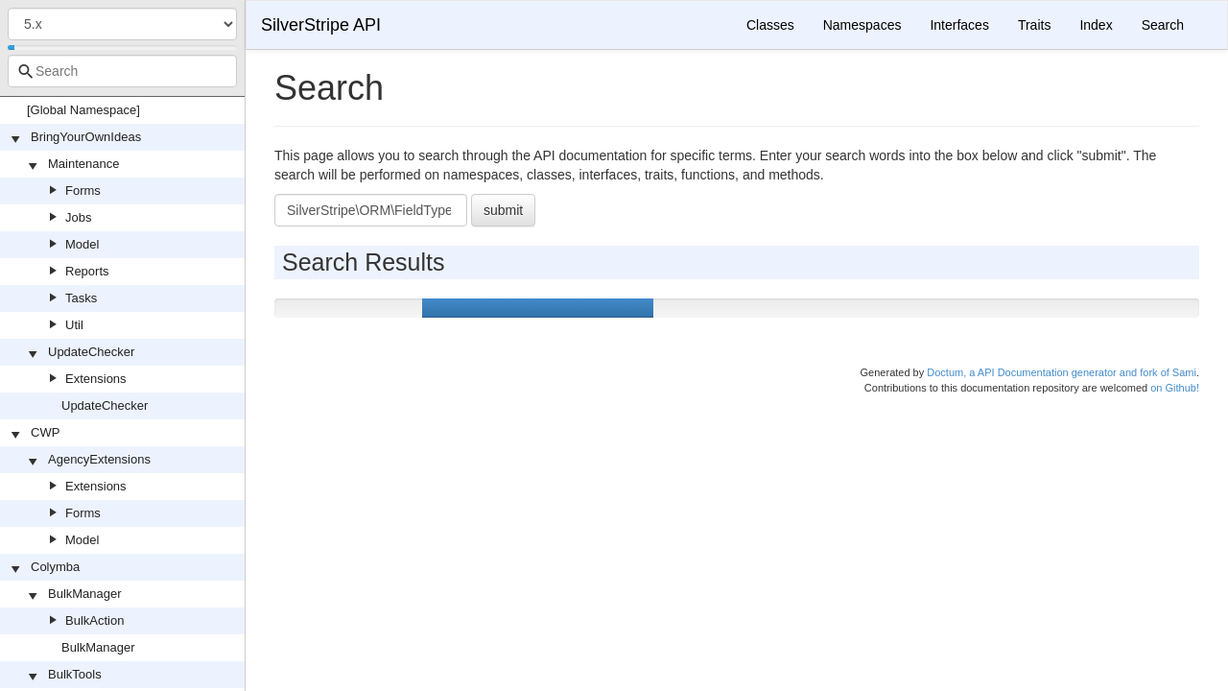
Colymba (55, 567)
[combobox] (122, 71)
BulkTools (75, 674)
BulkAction (94, 620)
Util (74, 325)
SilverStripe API (321, 25)
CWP (45, 432)
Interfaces (959, 25)
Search (1163, 25)
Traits (1034, 25)
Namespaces (862, 25)
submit (503, 210)
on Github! (1174, 387)
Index (1095, 25)
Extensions (96, 378)
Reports (87, 271)
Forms (83, 190)
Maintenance (83, 163)
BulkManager (85, 593)
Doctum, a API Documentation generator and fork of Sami (1061, 372)
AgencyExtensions (99, 459)
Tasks (81, 298)
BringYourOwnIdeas (86, 137)
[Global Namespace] (83, 110)
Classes (770, 25)
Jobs (78, 217)
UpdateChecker (91, 352)
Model (82, 244)
